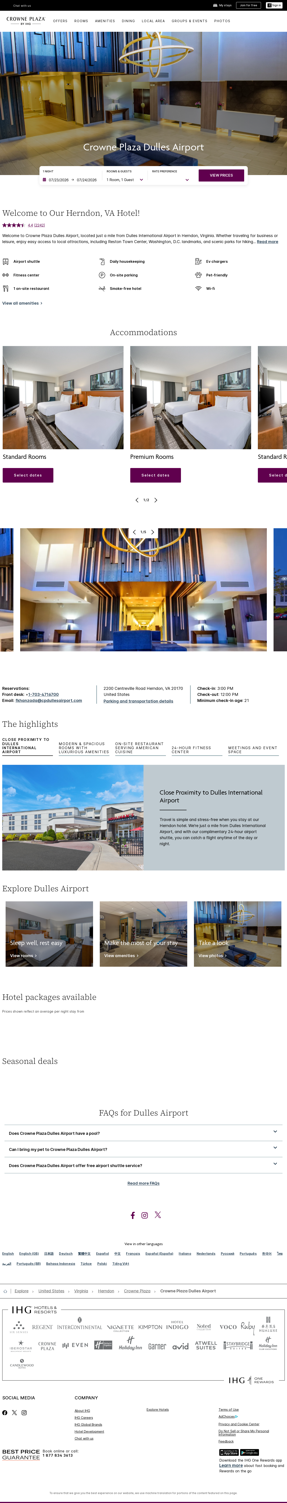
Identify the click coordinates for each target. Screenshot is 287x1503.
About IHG (82, 1411)
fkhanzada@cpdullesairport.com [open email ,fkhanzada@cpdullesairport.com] (48, 700)
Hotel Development (89, 1431)
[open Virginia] (81, 1291)
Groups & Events (190, 21)
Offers (60, 21)
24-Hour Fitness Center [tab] (191, 750)
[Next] (155, 500)
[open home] (7, 1291)
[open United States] (51, 1291)
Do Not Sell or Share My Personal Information (244, 1432)
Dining (128, 21)
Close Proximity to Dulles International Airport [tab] (26, 746)
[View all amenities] (21, 304)
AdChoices (228, 1417)
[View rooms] (22, 957)
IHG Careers (84, 1418)
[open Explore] (23, 1291)
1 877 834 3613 (58, 1455)
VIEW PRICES (221, 175)
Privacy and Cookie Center (239, 1424)
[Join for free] (248, 5)
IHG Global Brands (88, 1424)
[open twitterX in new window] (155, 1215)
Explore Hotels (158, 1409)
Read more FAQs (144, 1183)
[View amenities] (120, 957)
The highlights (30, 724)
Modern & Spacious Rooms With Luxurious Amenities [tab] (84, 748)
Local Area (153, 21)
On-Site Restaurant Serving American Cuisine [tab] (139, 748)
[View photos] (211, 957)
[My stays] (222, 5)
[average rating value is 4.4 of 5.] (18, 225)
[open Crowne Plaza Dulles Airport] (187, 1291)
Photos (222, 21)
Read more (267, 241)
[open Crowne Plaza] (137, 1291)
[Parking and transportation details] (138, 701)
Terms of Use (229, 1409)
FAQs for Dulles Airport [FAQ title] (143, 1112)
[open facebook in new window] (130, 1215)
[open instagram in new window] (142, 1215)
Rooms (81, 21)
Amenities (105, 21)
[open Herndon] (106, 1291)
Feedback (226, 1441)
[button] (28, 475)
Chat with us (22, 5)
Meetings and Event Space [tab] (253, 750)
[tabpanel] (143, 818)
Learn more (231, 1465)
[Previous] (138, 500)
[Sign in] (274, 5)
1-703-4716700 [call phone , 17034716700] (43, 694)
